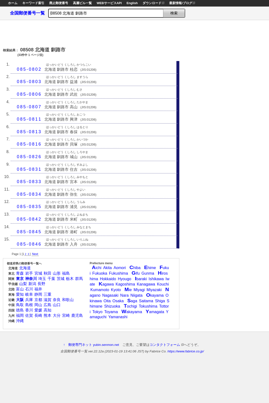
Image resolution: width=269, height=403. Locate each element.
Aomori (120, 268)
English (132, 3)
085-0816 (29, 144)
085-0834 (29, 194)
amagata (155, 312)
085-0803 (29, 81)
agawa (106, 284)
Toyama (111, 312)
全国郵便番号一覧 (27, 13)
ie (128, 290)
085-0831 (29, 169)
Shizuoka (112, 306)
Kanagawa (146, 284)
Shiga (160, 301)
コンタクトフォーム (167, 345)
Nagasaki (110, 295)
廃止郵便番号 (58, 3)
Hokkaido (108, 279)
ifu (136, 273)
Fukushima (118, 273)
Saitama (146, 301)
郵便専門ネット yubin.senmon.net (93, 345)
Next (35, 254)
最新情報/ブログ (180, 3)
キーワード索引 (33, 3)
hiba (134, 268)
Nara (124, 295)
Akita (107, 268)
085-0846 (29, 244)
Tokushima (148, 306)
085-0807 (29, 106)
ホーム (12, 3)
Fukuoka (99, 273)
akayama (131, 312)
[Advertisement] (91, 32)
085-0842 (29, 219)
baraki (141, 279)
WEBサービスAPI (109, 3)
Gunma (148, 273)
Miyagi (139, 290)
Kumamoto (99, 290)
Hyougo (124, 279)
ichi (96, 268)
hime (150, 268)
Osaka (118, 301)
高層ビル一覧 (82, 3)
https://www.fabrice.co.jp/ (185, 351)
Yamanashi (117, 317)
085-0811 (29, 119)
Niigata (136, 295)
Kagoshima (125, 284)
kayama (155, 295)
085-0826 (29, 156)
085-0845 (29, 231)
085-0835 (29, 206)
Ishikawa (156, 279)
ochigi (130, 306)
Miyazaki (154, 290)
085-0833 (29, 181)
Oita (107, 301)
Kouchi (163, 284)
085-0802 (29, 69)
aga (132, 301)
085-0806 (29, 94)
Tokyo (97, 312)
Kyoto (116, 290)
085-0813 (29, 131)
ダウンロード (151, 3)
